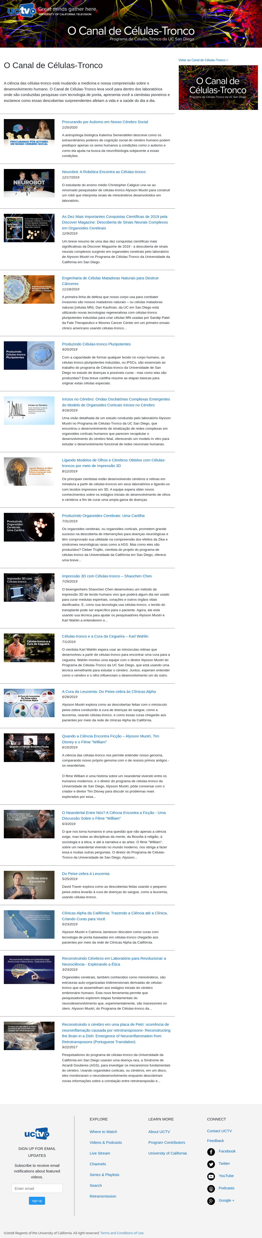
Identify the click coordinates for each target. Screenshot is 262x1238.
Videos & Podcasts (106, 1142)
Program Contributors (166, 1142)
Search (96, 1185)
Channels (98, 1164)
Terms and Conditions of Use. (122, 1233)
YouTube (226, 1175)
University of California (167, 1153)
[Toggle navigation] (247, 10)
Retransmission (103, 1196)
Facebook (227, 1151)
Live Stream (100, 1153)
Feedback (215, 1140)
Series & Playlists (104, 1174)
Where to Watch (103, 1131)
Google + (226, 1200)
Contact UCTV (219, 1131)
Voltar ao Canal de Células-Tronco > (203, 60)
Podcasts (227, 1188)
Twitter (224, 1163)
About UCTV (159, 1131)
